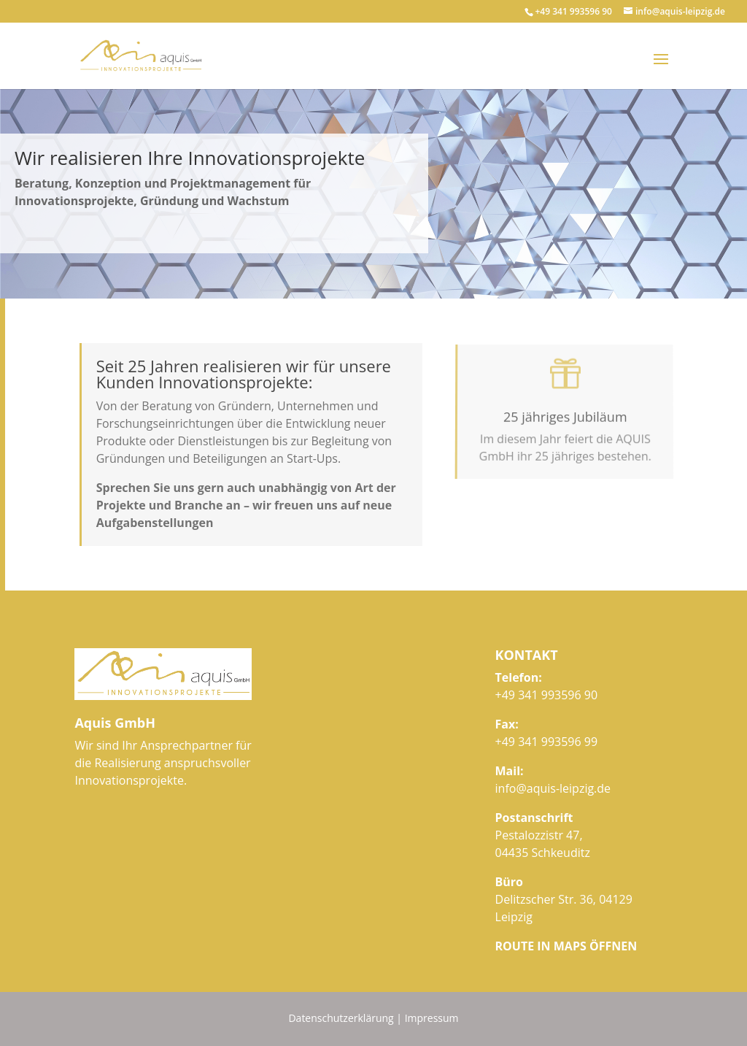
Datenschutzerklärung (340, 1018)
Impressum (432, 1018)
